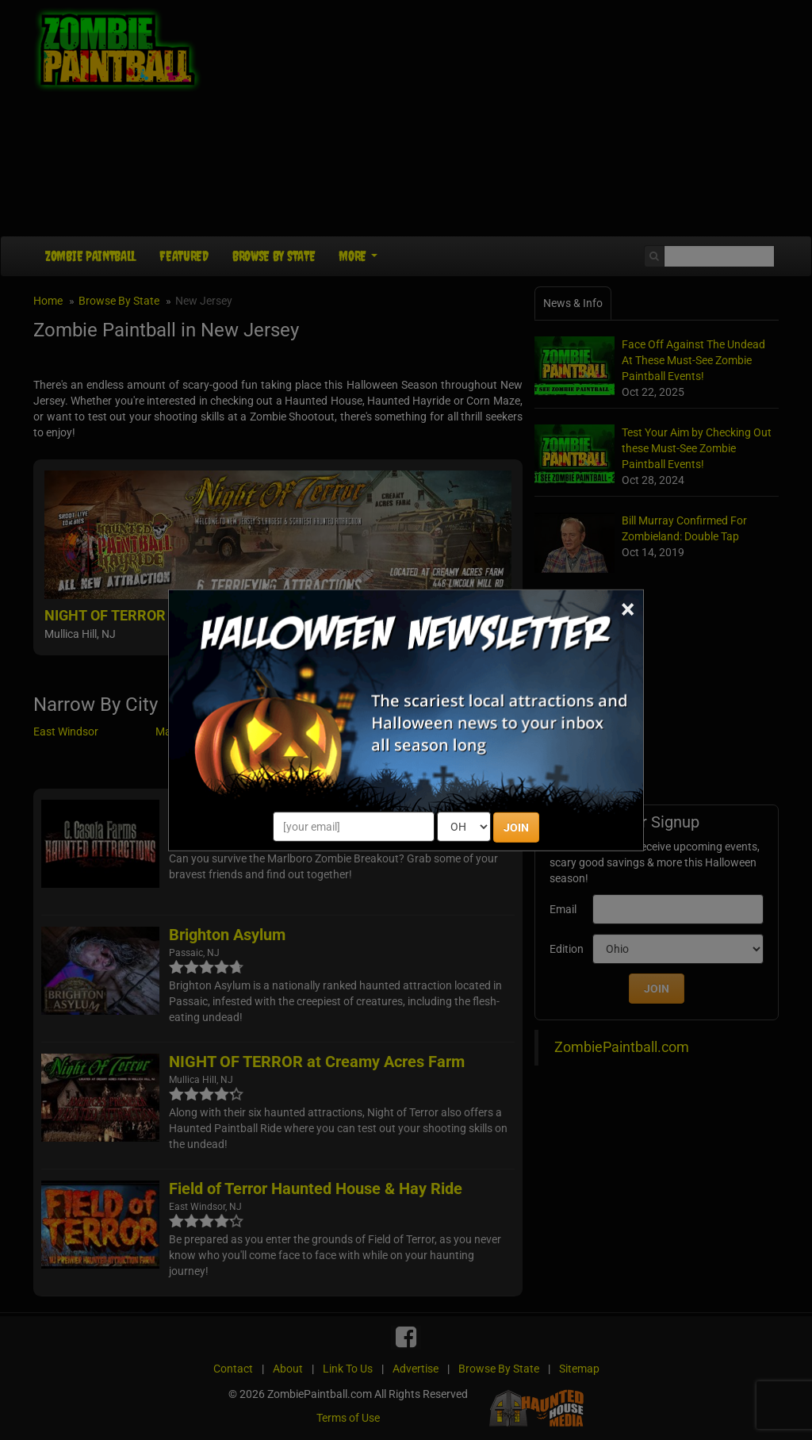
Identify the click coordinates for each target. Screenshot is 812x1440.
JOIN (516, 827)
